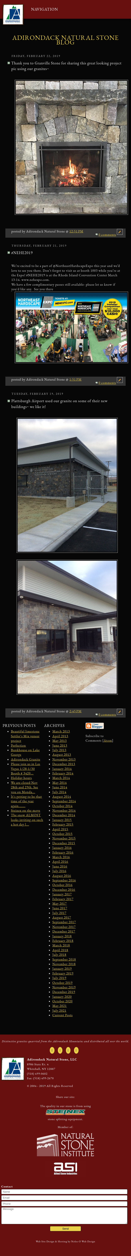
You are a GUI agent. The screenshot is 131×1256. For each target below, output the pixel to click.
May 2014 (59, 782)
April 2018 (60, 950)
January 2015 (62, 820)
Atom (108, 740)
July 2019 (59, 978)
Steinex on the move (25, 810)
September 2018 (64, 959)
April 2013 (60, 736)
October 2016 (62, 885)
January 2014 (62, 769)
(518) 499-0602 (37, 1073)
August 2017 (61, 917)
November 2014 (64, 810)
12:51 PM (76, 231)
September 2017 (64, 922)
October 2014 (62, 806)
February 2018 (63, 941)
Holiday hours (21, 778)
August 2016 (61, 876)
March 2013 (61, 731)
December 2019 (63, 992)
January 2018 (62, 936)
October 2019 (62, 983)
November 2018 (64, 964)
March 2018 (61, 945)
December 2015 (63, 843)
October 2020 (62, 1001)
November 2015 (64, 838)
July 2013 (59, 750)
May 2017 (59, 903)
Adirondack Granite (25, 759)
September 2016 (64, 880)
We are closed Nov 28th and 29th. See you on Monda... (24, 787)
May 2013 (59, 741)
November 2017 (64, 927)
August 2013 (61, 754)
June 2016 (59, 866)
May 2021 (59, 1006)
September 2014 (64, 801)
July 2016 (59, 871)
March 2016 (61, 857)
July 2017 (59, 913)
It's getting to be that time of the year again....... (26, 801)
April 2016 (60, 861)
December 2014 (63, 815)
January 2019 (62, 968)
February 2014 (63, 773)
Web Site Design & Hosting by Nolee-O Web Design (65, 1241)
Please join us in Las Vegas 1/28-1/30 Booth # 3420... (25, 768)
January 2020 (62, 996)
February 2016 (63, 852)
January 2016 (62, 848)
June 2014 (59, 787)
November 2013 (64, 759)
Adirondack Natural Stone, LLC (52, 1059)
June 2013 (59, 745)
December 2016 (63, 889)
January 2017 (62, 894)
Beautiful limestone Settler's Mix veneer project (25, 736)
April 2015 (60, 829)
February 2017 (63, 899)
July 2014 (59, 792)
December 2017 (63, 931)
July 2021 (59, 1010)
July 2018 (59, 954)
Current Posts (62, 1015)
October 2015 (62, 834)
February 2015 (63, 824)
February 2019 (63, 973)
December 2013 (63, 764)
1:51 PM (75, 379)
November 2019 (64, 987)
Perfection (18, 745)
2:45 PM (75, 711)
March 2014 (61, 778)
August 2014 (61, 796)
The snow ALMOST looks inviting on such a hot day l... (27, 820)
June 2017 (59, 908)
